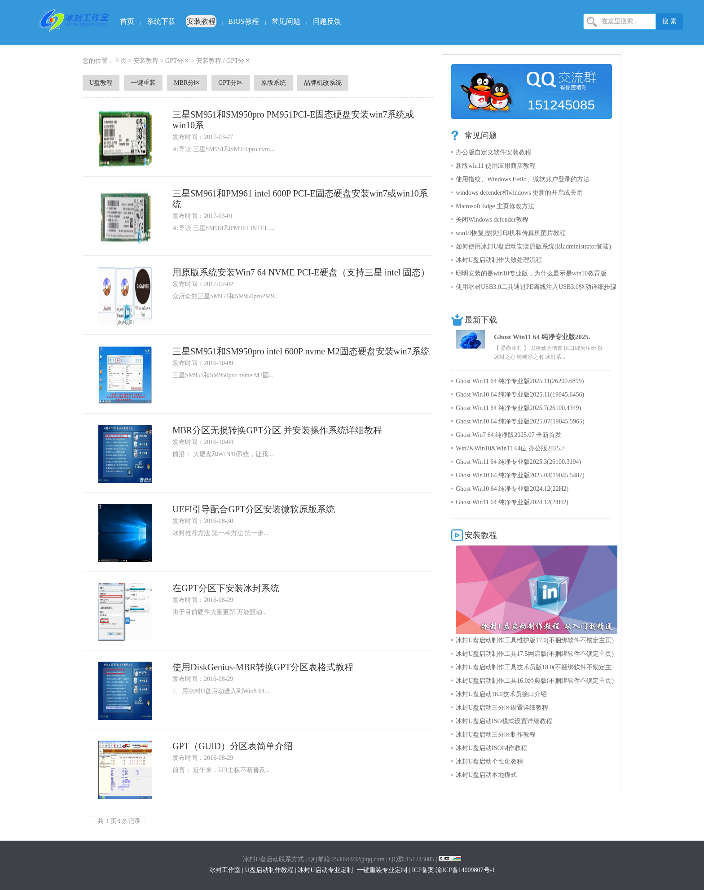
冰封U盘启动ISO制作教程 (491, 748)
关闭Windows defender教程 (492, 219)
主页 (120, 60)
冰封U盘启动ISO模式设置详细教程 (504, 721)
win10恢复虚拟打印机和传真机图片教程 (511, 233)
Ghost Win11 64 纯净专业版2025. (542, 336)
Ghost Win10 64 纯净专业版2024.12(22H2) (512, 488)
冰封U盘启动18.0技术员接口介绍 (501, 694)
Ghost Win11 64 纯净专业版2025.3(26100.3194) (518, 461)
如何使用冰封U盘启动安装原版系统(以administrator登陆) (533, 246)
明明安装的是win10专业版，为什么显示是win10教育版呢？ (531, 275)
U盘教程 (101, 82)
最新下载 (481, 319)
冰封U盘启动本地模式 (486, 775)
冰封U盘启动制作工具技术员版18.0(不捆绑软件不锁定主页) (534, 669)
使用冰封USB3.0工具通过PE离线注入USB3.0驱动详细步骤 (536, 287)
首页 (127, 21)
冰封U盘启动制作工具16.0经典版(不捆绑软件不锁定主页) (535, 680)
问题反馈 (326, 21)
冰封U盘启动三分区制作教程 (496, 734)
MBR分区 (187, 82)
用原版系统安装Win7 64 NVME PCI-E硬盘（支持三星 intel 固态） (301, 272)
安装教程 (201, 21)
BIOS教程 (243, 21)
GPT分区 (177, 60)
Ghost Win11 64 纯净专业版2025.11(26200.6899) (520, 381)
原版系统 (273, 82)
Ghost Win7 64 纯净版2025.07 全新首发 (508, 435)
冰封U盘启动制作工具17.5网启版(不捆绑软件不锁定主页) (535, 653)
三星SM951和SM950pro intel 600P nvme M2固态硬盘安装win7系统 (301, 351)
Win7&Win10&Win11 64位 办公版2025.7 (510, 448)
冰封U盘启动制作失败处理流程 (499, 260)
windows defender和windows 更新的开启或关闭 (519, 192)
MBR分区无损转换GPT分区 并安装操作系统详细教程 (277, 430)
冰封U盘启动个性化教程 (489, 761)
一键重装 (143, 82)
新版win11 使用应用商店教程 (496, 165)
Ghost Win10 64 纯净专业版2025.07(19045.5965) (520, 421)
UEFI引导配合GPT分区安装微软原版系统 (253, 509)
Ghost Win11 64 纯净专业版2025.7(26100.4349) (518, 408)
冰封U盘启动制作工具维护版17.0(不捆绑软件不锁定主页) (535, 640)
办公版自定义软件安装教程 (493, 152)
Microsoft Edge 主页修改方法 (495, 206)
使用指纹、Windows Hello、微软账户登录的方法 (523, 179)
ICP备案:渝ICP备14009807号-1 (453, 870)
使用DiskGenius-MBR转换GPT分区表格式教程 (262, 667)
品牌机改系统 (323, 82)
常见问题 (286, 21)
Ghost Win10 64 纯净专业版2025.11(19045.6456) (520, 394)
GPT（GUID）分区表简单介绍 (232, 746)
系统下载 (161, 21)
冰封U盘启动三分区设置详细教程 (502, 707)
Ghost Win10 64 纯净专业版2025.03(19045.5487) (520, 475)
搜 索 (669, 21)
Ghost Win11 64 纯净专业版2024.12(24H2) (512, 502)
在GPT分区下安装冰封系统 (225, 588)
